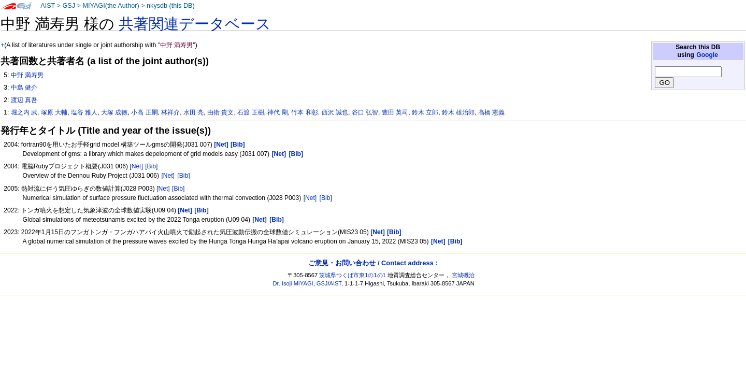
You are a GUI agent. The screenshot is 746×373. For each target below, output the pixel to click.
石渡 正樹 (250, 112)
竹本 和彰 (304, 112)
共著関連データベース (195, 24)
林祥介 (170, 112)
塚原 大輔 (54, 112)
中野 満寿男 (27, 75)
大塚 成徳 (114, 112)
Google (707, 55)
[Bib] (151, 166)
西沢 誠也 (335, 112)
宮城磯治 (463, 275)
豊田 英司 (395, 112)
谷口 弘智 (365, 112)
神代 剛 (277, 112)
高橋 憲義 (491, 112)
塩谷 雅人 (84, 112)
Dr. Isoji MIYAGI (293, 283)
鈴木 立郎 (425, 112)
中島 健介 (24, 87)
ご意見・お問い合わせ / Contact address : (372, 263)
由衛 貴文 (220, 112)
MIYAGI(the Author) (110, 5)
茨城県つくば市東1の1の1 (352, 275)
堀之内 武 (24, 112)
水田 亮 (193, 112)
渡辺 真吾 (24, 100)
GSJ (68, 5)
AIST (47, 5)
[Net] (136, 166)
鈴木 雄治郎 (458, 112)
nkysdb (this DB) (171, 5)
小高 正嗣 (144, 112)
